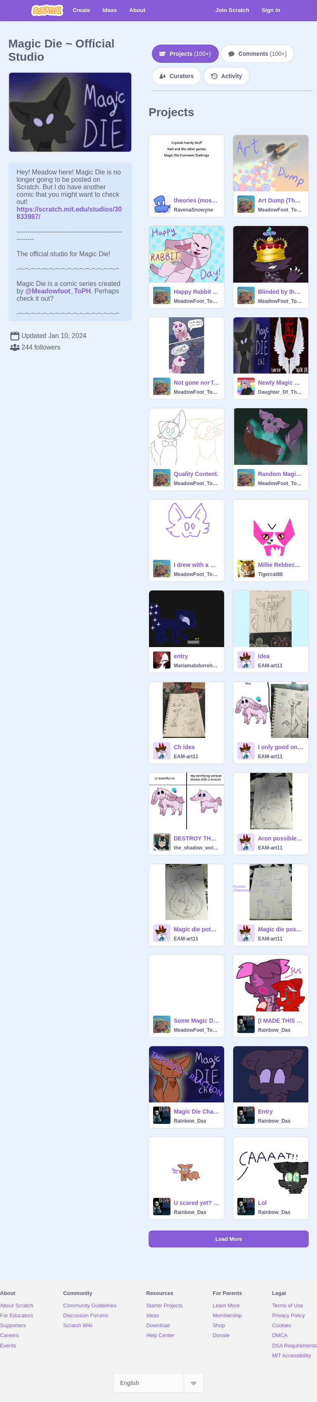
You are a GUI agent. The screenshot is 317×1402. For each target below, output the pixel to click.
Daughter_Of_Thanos (280, 392)
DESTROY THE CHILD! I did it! (196, 838)
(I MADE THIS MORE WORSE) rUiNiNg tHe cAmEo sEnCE (280, 1020)
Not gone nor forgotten (196, 382)
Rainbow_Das (274, 1030)
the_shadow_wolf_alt (196, 848)
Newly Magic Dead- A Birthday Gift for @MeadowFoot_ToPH (280, 382)
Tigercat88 (270, 574)
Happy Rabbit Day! (196, 291)
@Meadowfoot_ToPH (57, 291)
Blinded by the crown (280, 291)
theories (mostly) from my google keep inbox (196, 200)
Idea (264, 656)
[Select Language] (158, 1383)
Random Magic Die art (280, 474)
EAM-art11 (270, 666)
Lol (262, 1203)
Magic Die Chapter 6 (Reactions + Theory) (196, 1111)
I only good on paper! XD (280, 747)
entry (181, 656)
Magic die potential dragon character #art (196, 929)
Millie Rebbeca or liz (280, 565)
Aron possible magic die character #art (280, 838)
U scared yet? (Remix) (196, 1203)
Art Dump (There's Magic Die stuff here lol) (280, 200)
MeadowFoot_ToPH (280, 210)
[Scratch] (47, 10)
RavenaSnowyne (193, 210)
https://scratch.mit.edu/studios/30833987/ (69, 209)
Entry (265, 1111)
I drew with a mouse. (196, 565)
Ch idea (184, 747)
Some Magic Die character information (196, 1020)
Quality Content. (196, 474)
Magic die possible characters (280, 929)
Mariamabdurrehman (196, 666)
